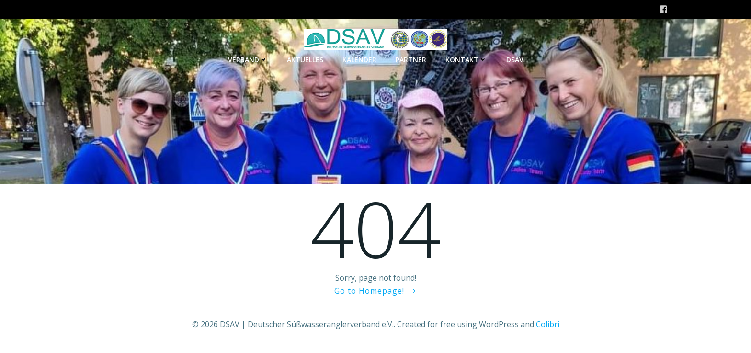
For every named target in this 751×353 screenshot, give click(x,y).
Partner (411, 59)
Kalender (359, 59)
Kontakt (466, 59)
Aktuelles (305, 59)
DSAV (514, 59)
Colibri (547, 324)
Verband (248, 59)
